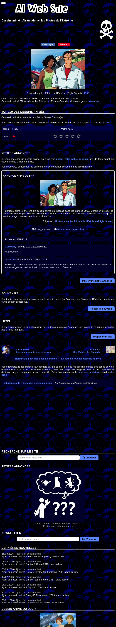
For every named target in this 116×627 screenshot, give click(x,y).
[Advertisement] (58, 421)
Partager (47, 44)
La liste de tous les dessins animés (81, 358)
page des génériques (90, 372)
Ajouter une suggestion (69, 229)
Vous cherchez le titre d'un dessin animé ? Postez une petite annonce (58, 498)
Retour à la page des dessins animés (36, 358)
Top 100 (105, 122)
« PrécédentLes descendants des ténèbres (33, 350)
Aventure (94, 101)
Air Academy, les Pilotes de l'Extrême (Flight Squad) (84, 221)
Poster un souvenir (101, 308)
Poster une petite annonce (97, 281)
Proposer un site (102, 336)
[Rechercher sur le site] (49, 457)
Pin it (64, 44)
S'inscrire (89, 539)
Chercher (89, 457)
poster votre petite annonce (72, 159)
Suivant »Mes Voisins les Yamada (86, 350)
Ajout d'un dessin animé (28, 553)
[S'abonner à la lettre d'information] (48, 539)
